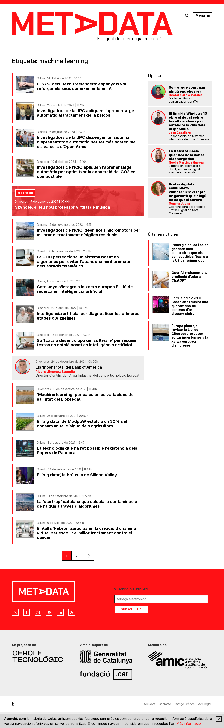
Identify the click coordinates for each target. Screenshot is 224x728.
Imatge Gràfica (185, 704)
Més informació (188, 723)
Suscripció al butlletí (131, 589)
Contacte (165, 704)
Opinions (156, 75)
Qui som (149, 704)
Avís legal (205, 704)
